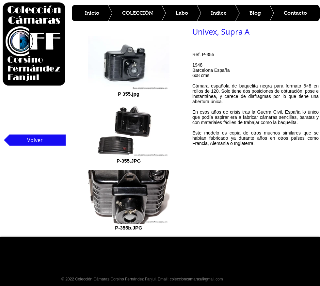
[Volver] (35, 140)
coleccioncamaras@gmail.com (196, 279)
